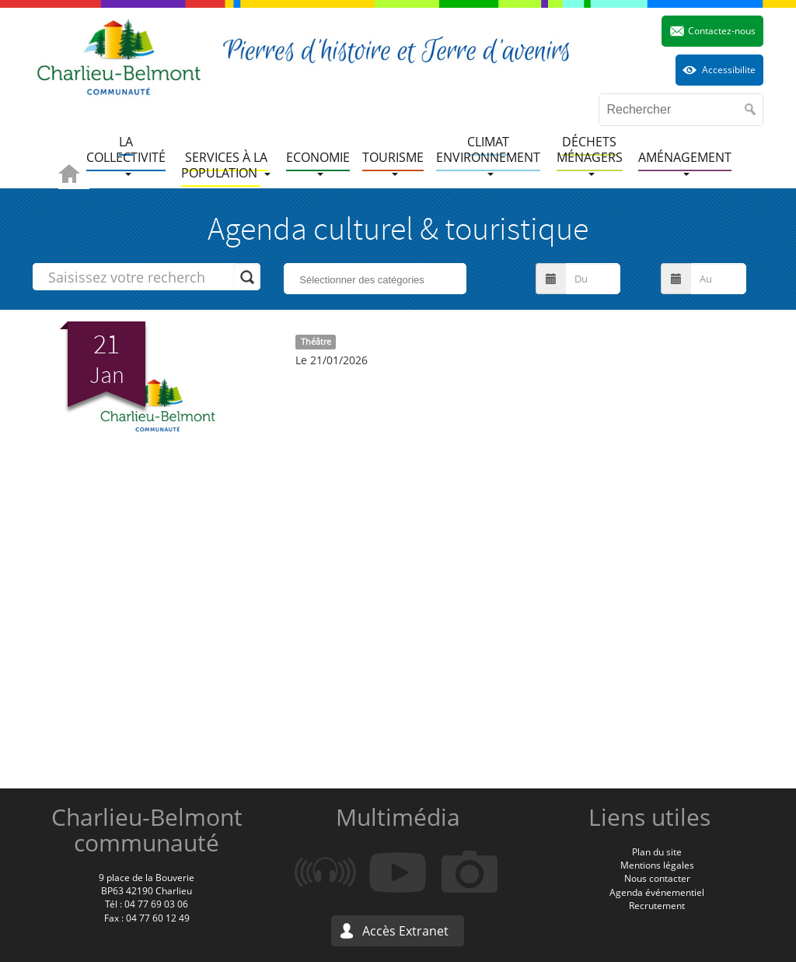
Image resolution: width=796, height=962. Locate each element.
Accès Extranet (405, 930)
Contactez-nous (722, 30)
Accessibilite (729, 69)
